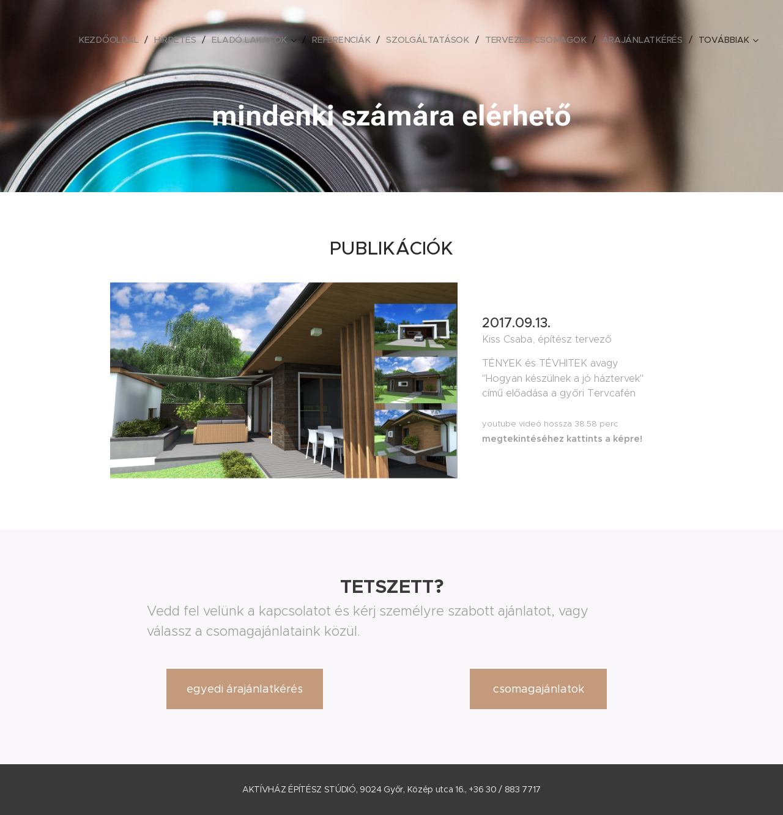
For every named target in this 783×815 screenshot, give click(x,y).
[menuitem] (116, 39)
